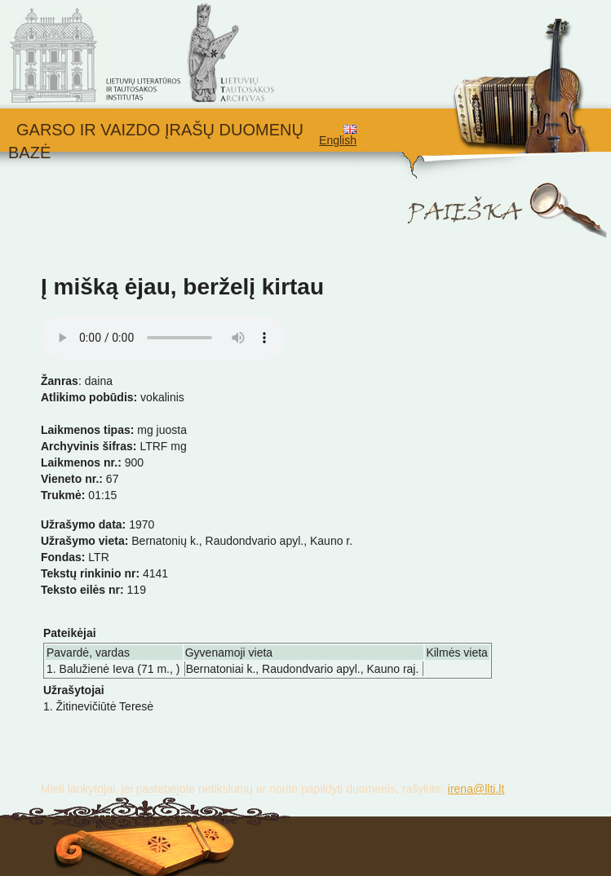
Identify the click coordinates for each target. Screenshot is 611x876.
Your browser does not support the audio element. (163, 338)
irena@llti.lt (476, 788)
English (337, 136)
